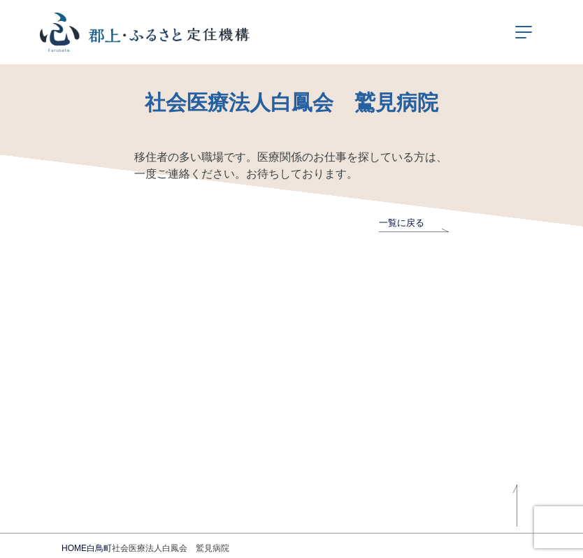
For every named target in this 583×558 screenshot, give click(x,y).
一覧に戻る (414, 222)
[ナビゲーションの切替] (523, 32)
